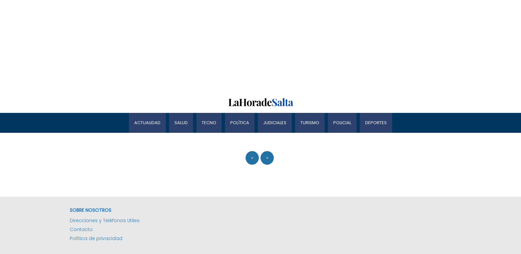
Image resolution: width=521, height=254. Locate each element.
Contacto (81, 229)
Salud (181, 123)
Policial (342, 123)
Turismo (309, 123)
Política (239, 123)
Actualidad (147, 123)
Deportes (376, 123)
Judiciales (274, 123)
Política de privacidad (96, 238)
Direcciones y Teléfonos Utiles (105, 220)
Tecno (209, 123)
